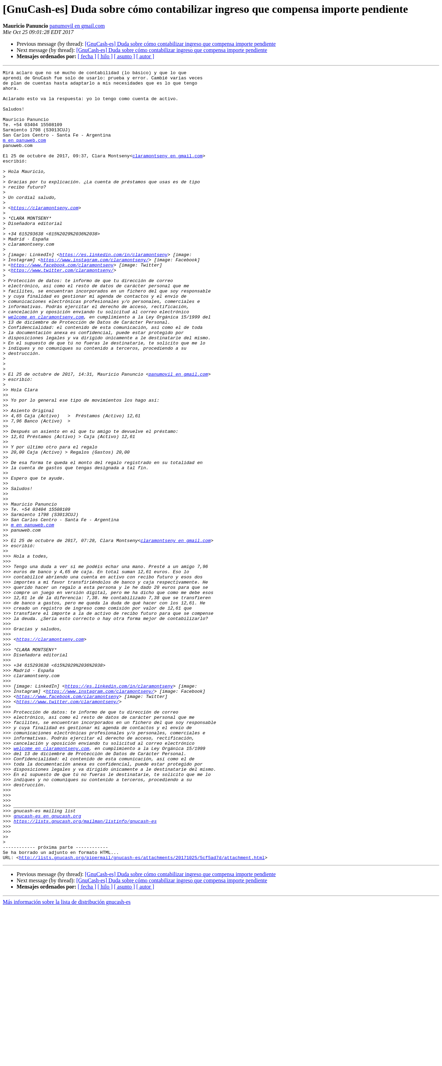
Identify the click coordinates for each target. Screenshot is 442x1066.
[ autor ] (145, 56)
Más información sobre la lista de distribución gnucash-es (66, 1060)
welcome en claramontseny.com (46, 367)
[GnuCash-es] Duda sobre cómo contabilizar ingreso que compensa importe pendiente (180, 44)
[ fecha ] (87, 56)
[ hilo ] (105, 56)
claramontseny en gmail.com (167, 173)
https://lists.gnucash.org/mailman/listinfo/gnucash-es (84, 972)
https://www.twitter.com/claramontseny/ (62, 310)
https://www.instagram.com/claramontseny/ (94, 298)
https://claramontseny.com (44, 236)
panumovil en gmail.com (77, 26)
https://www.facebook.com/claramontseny (62, 304)
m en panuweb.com (24, 154)
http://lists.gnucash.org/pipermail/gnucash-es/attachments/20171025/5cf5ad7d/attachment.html (142, 1015)
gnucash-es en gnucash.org (47, 965)
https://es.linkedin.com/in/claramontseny (114, 292)
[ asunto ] (124, 56)
